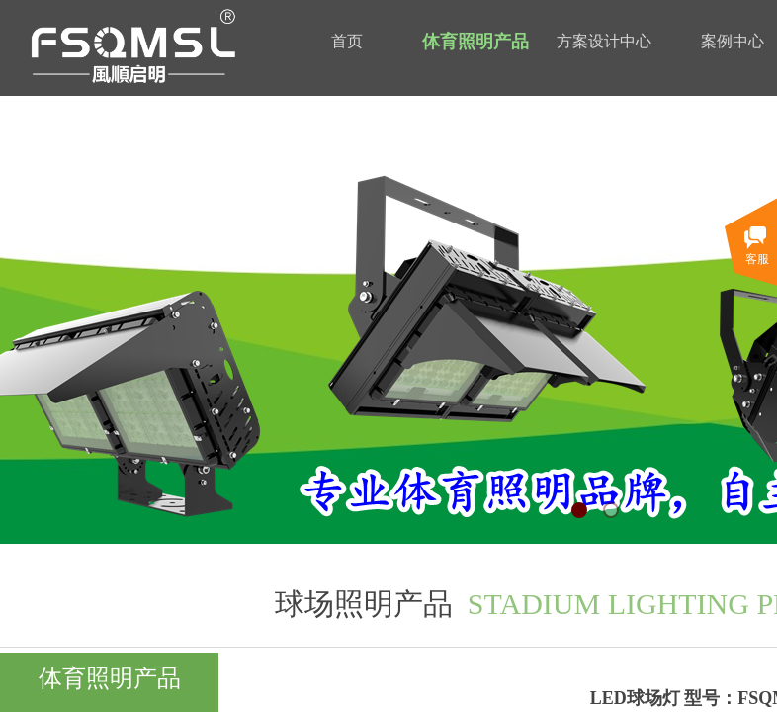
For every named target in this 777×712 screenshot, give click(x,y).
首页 (347, 41)
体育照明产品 (475, 41)
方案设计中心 (604, 41)
